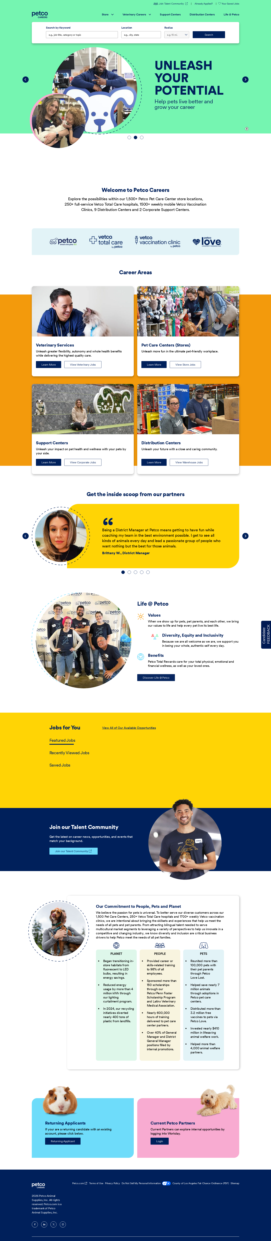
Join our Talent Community (68, 851)
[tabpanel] (162, 747)
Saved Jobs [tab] (60, 765)
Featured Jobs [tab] (62, 740)
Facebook (35, 1224)
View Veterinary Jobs (83, 364)
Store (108, 14)
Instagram (63, 1224)
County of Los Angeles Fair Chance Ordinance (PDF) (200, 1183)
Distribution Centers (202, 14)
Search (209, 34)
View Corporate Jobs (83, 462)
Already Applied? (204, 3)
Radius (168, 27)
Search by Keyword (58, 27)
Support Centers (170, 14)
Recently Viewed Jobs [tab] (69, 752)
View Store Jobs (185, 364)
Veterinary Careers (137, 14)
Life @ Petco (231, 14)
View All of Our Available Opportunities (129, 728)
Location (126, 27)
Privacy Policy (112, 1183)
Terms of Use (96, 1183)
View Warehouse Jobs (189, 462)
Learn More (51, 365)
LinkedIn (44, 1224)
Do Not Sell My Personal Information (146, 1184)
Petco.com (78, 1183)
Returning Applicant (63, 1141)
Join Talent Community (170, 3)
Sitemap (235, 1183)
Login (159, 1141)
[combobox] (141, 34)
